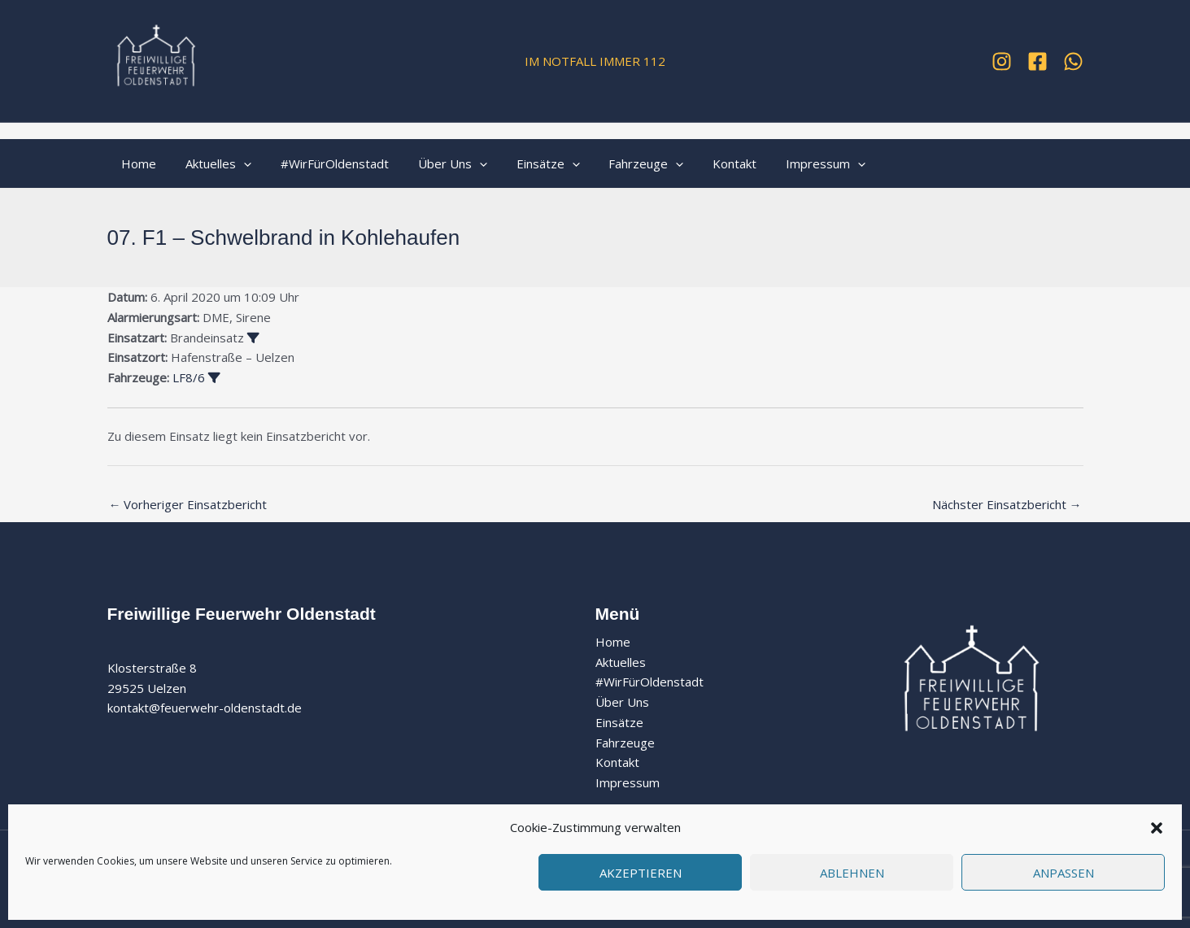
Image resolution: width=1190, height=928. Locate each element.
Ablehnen (852, 873)
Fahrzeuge (620, 163)
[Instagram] (1002, 61)
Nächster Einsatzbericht (1007, 504)
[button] (1157, 828)
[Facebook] (1037, 61)
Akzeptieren (640, 873)
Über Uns (436, 163)
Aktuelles (212, 163)
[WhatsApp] (1073, 61)
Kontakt (704, 163)
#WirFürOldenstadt (323, 163)
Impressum (790, 163)
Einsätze (527, 163)
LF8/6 (188, 377)
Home (137, 163)
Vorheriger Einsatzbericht (188, 504)
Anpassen (1063, 873)
